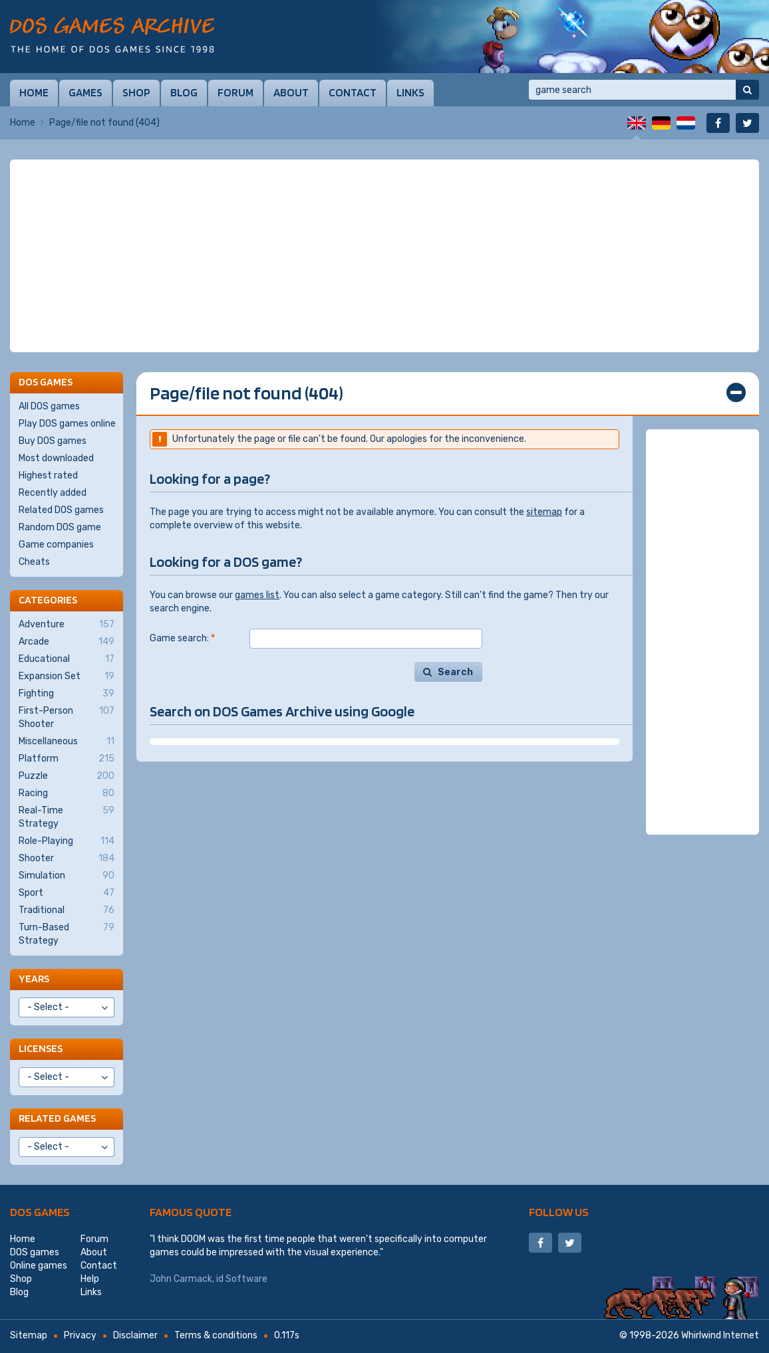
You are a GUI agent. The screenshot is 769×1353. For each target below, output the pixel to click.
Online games (38, 1265)
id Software (241, 1279)
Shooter (66, 858)
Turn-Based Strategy (66, 933)
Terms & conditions (215, 1335)
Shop (136, 92)
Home (34, 92)
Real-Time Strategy (66, 816)
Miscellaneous (66, 741)
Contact (353, 92)
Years (34, 978)
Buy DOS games (52, 441)
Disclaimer (135, 1335)
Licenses (41, 1048)
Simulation (66, 876)
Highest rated (48, 475)
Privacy (80, 1335)
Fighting (66, 693)
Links (410, 92)
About (291, 92)
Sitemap (28, 1335)
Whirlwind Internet (720, 1335)
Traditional (66, 910)
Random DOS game (60, 527)
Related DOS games (61, 510)
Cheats (34, 562)
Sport (66, 893)
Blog (184, 92)
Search (455, 672)
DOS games (40, 1212)
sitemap (544, 512)
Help (89, 1279)
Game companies (56, 544)
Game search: (182, 638)
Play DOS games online (67, 423)
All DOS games (49, 406)
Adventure (66, 624)
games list (257, 595)
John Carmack (181, 1279)
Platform (66, 759)
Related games (57, 1118)
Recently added (52, 492)
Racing (66, 793)
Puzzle (66, 776)
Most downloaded (56, 458)
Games (85, 92)
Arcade (66, 642)
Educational (66, 659)
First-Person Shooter (66, 717)
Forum (235, 92)
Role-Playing (66, 841)
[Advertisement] (384, 256)
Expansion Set (66, 676)
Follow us (559, 1212)
